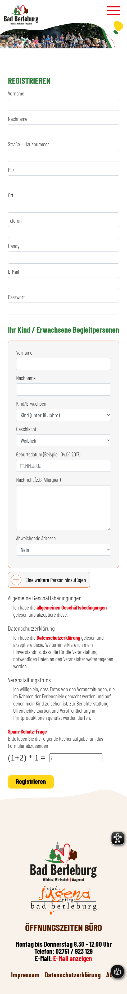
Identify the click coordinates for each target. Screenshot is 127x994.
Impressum (25, 974)
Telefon (15, 220)
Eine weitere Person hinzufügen (55, 579)
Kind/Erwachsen (31, 403)
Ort (10, 195)
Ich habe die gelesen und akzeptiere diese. (60, 611)
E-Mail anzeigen (72, 958)
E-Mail (13, 271)
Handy (13, 245)
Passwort (16, 297)
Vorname (16, 93)
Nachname (17, 118)
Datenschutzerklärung (58, 637)
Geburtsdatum (48, 454)
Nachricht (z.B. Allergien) (38, 479)
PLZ (11, 169)
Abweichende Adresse (36, 538)
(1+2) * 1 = (27, 757)
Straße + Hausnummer (28, 144)
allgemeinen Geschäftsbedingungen (72, 607)
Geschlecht (26, 428)
